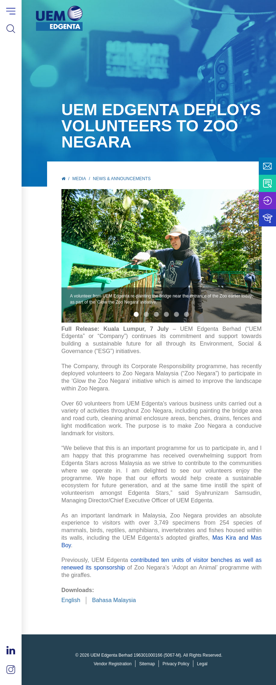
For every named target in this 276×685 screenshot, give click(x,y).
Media (79, 178)
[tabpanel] (161, 256)
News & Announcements (122, 178)
